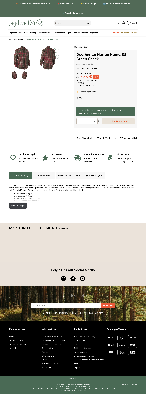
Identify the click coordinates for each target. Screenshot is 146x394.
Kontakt (12, 348)
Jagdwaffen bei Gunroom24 (53, 340)
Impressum (79, 367)
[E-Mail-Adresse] (66, 305)
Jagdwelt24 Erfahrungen (52, 344)
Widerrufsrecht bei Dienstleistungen (89, 360)
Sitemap (77, 364)
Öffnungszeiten (48, 356)
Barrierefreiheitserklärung (84, 336)
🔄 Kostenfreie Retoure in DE (116, 4)
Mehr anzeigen (18, 205)
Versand (94, 80)
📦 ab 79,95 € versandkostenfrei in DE (33, 4)
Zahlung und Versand (83, 348)
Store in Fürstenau (16, 340)
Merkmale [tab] (44, 175)
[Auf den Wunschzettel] (56, 56)
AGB (76, 344)
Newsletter (46, 367)
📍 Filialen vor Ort (65, 4)
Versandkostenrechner (51, 364)
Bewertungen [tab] (94, 175)
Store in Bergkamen (17, 344)
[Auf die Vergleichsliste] (56, 50)
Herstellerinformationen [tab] (69, 175)
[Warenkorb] (132, 23)
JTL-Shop (134, 384)
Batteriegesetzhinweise (84, 356)
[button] (123, 23)
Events (12, 336)
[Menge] (87, 121)
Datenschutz (79, 340)
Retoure (45, 360)
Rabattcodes (47, 348)
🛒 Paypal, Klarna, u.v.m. (73, 13)
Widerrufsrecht (80, 352)
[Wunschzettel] (117, 23)
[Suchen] (70, 23)
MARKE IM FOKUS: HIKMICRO (33, 228)
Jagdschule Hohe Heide (52, 336)
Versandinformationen (67, 390)
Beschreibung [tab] (20, 175)
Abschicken (108, 305)
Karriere (45, 352)
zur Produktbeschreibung (87, 68)
